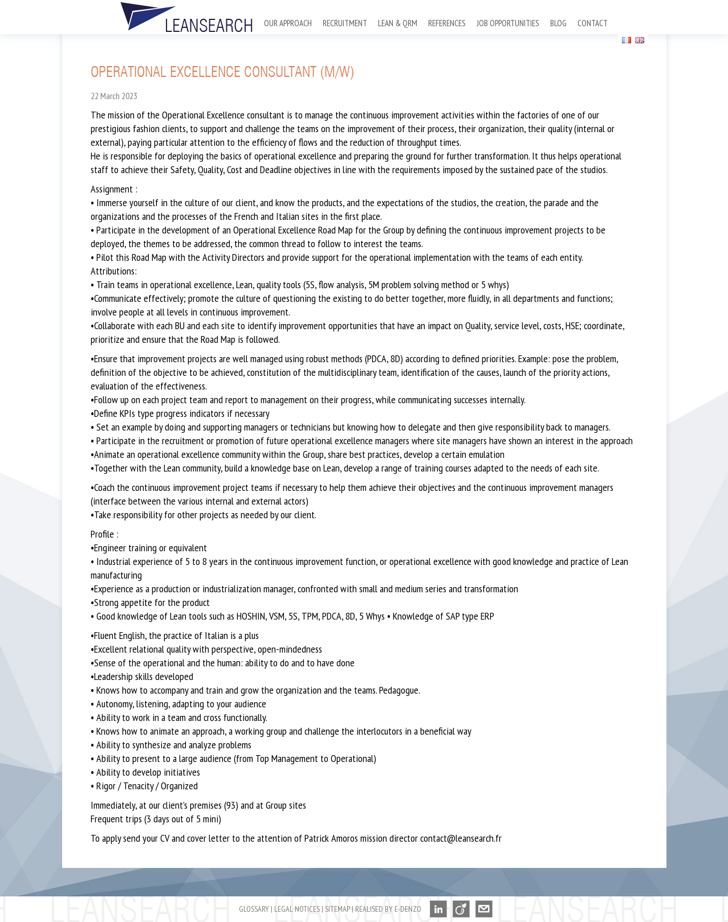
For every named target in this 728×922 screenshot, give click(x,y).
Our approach (288, 23)
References (447, 23)
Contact (592, 23)
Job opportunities (508, 23)
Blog (558, 23)
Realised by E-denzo (388, 909)
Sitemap (337, 909)
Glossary (254, 909)
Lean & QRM (397, 23)
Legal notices (297, 909)
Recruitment (345, 23)
